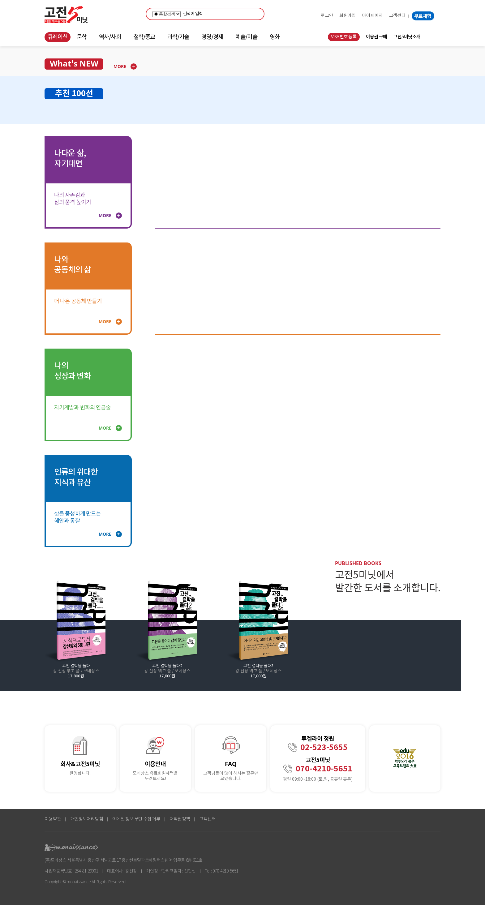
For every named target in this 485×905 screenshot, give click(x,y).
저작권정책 (180, 819)
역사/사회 (110, 37)
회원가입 (347, 15)
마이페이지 (372, 15)
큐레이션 (57, 37)
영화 (275, 37)
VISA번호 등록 (344, 37)
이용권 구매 (376, 37)
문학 (82, 37)
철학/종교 (144, 37)
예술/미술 (246, 37)
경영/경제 (212, 37)
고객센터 (397, 15)
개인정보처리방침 (86, 819)
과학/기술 (178, 37)
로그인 (327, 15)
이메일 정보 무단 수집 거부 (136, 819)
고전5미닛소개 (406, 37)
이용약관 (53, 819)
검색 (258, 13)
